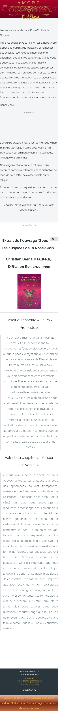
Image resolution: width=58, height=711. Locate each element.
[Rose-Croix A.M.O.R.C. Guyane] (29, 8)
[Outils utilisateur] (54, 239)
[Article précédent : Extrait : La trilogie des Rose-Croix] (16, 640)
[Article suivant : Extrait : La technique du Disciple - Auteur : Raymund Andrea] (43, 652)
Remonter (29, 225)
